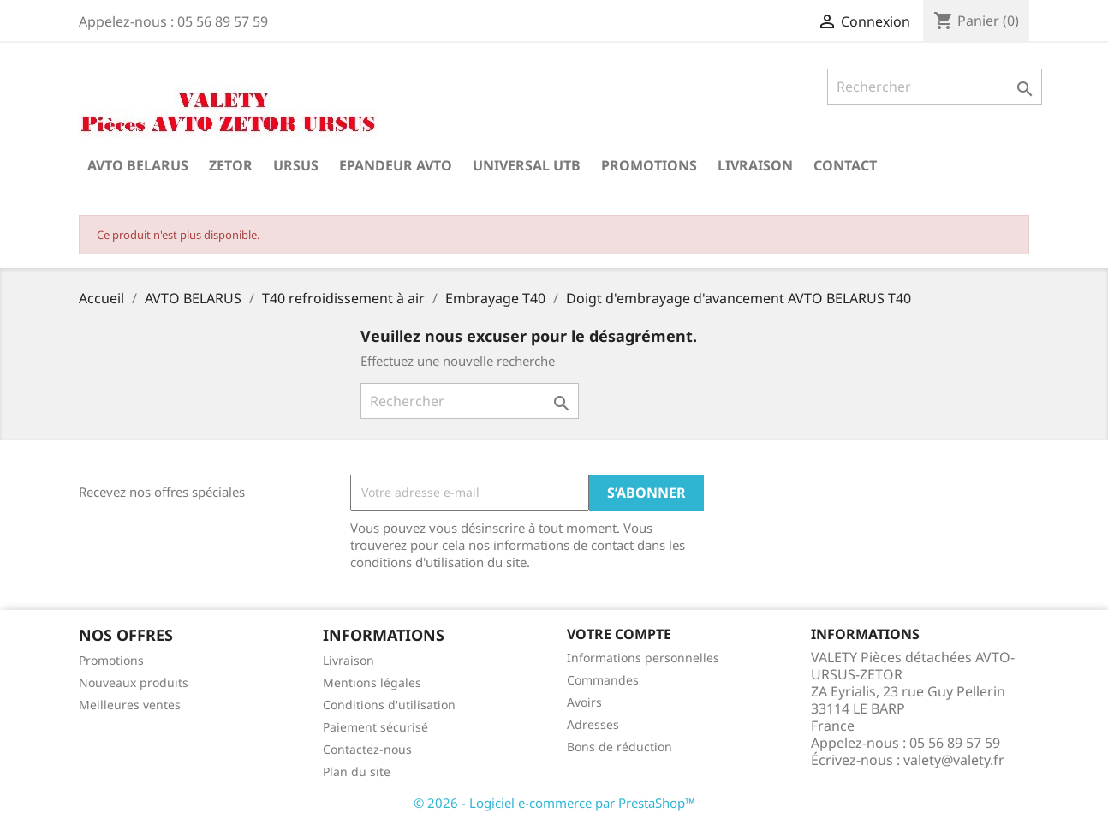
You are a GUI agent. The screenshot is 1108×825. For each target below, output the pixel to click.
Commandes (603, 680)
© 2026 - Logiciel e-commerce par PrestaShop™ (554, 802)
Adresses (593, 724)
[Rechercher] (934, 87)
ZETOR (231, 165)
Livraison (755, 165)
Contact (845, 165)
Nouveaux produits (133, 682)
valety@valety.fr (953, 759)
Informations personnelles (643, 657)
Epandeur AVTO (395, 165)
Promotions (649, 165)
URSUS (296, 165)
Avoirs (584, 702)
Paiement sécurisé (375, 727)
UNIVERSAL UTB (527, 165)
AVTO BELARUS (137, 165)
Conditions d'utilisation (389, 704)
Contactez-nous (367, 749)
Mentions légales (372, 682)
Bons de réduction (619, 746)
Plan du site (356, 771)
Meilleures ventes (130, 704)
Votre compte (619, 634)
